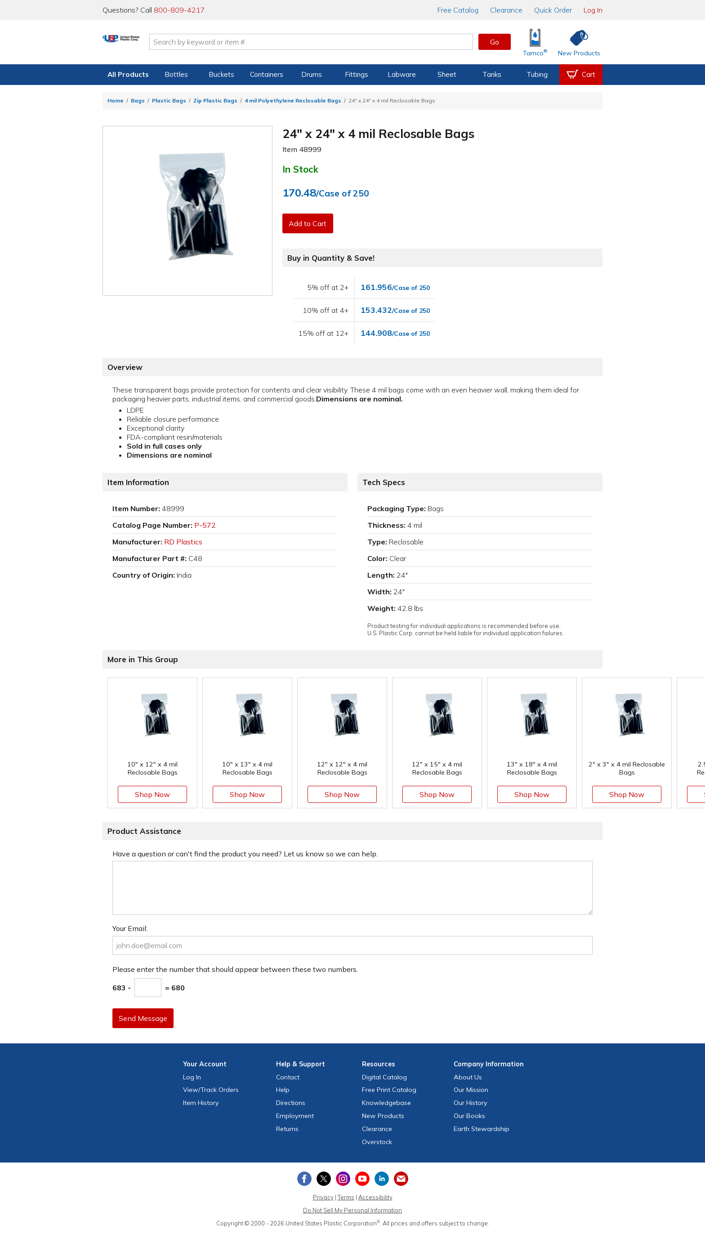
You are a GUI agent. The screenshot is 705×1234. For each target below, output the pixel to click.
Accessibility (375, 1197)
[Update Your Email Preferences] (401, 1179)
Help (283, 1090)
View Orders (211, 1090)
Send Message (144, 1018)
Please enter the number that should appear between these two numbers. (235, 969)
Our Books (469, 1116)
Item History (201, 1103)
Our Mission (471, 1090)
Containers (266, 74)
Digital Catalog (384, 1077)
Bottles (176, 74)
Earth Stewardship (481, 1129)
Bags (138, 100)
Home (115, 100)
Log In (593, 9)
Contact (287, 1077)
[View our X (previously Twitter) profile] (324, 1179)
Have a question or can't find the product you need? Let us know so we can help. (245, 853)
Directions (290, 1103)
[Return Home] (156, 43)
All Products (128, 74)
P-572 (205, 525)
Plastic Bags (169, 100)
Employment (295, 1116)
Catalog (457, 9)
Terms (346, 1197)
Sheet (446, 74)
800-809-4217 (179, 9)
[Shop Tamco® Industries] (535, 42)
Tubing (537, 74)
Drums (311, 74)
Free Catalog (389, 1090)
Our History (470, 1103)
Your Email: (129, 928)
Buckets (221, 74)
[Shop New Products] (575, 42)
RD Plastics (183, 541)
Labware (402, 74)
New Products (383, 1116)
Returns (287, 1129)
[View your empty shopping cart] (580, 74)
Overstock (377, 1142)
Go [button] (494, 41)
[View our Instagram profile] (343, 1179)
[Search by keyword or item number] (346, 42)
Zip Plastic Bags (215, 100)
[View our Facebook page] (304, 1179)
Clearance (506, 9)
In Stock (300, 169)
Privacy (323, 1197)
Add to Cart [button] (309, 223)
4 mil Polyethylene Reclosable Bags (293, 100)
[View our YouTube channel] (362, 1179)
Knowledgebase (386, 1103)
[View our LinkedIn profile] (382, 1179)
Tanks (491, 74)
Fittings (356, 74)
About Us (468, 1077)
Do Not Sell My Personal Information (352, 1210)
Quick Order (553, 9)
